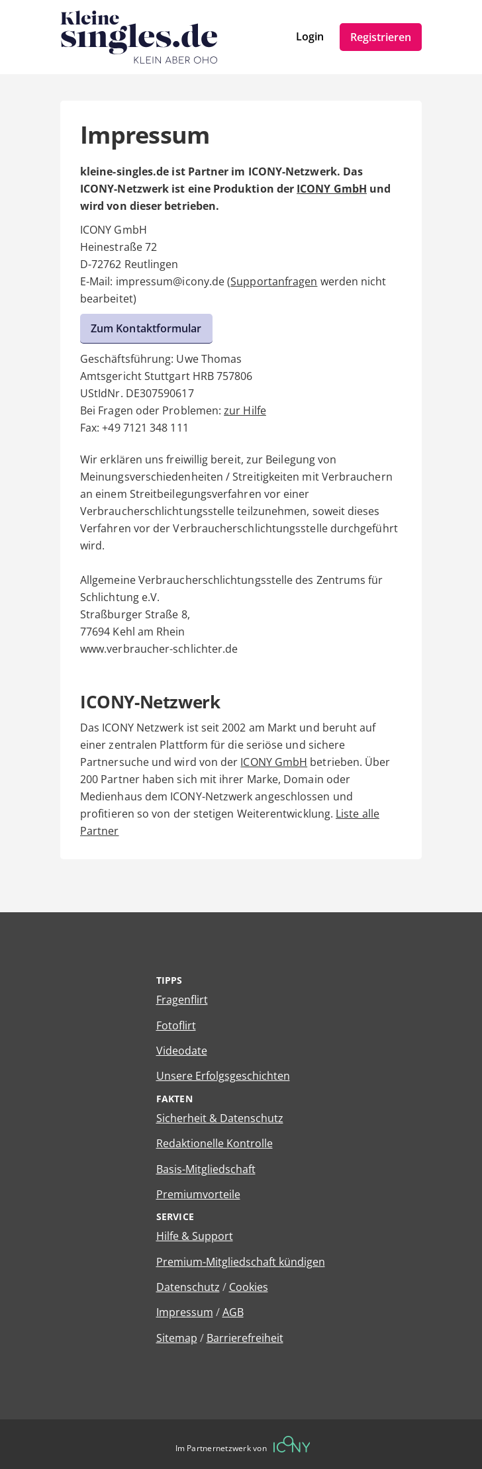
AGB (233, 1312)
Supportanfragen (273, 281)
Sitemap (176, 1338)
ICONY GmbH (332, 188)
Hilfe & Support (194, 1236)
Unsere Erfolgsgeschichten (223, 1075)
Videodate (181, 1050)
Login (310, 36)
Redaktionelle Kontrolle (214, 1143)
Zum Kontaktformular (146, 328)
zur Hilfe (245, 410)
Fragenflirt (182, 999)
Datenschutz (188, 1287)
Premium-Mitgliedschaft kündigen (240, 1262)
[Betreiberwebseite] (292, 1444)
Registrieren (380, 37)
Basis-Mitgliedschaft (206, 1169)
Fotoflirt (176, 1025)
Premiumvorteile (198, 1194)
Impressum (184, 1312)
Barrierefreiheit (245, 1338)
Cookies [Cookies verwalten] (248, 1287)
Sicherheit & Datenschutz (219, 1118)
